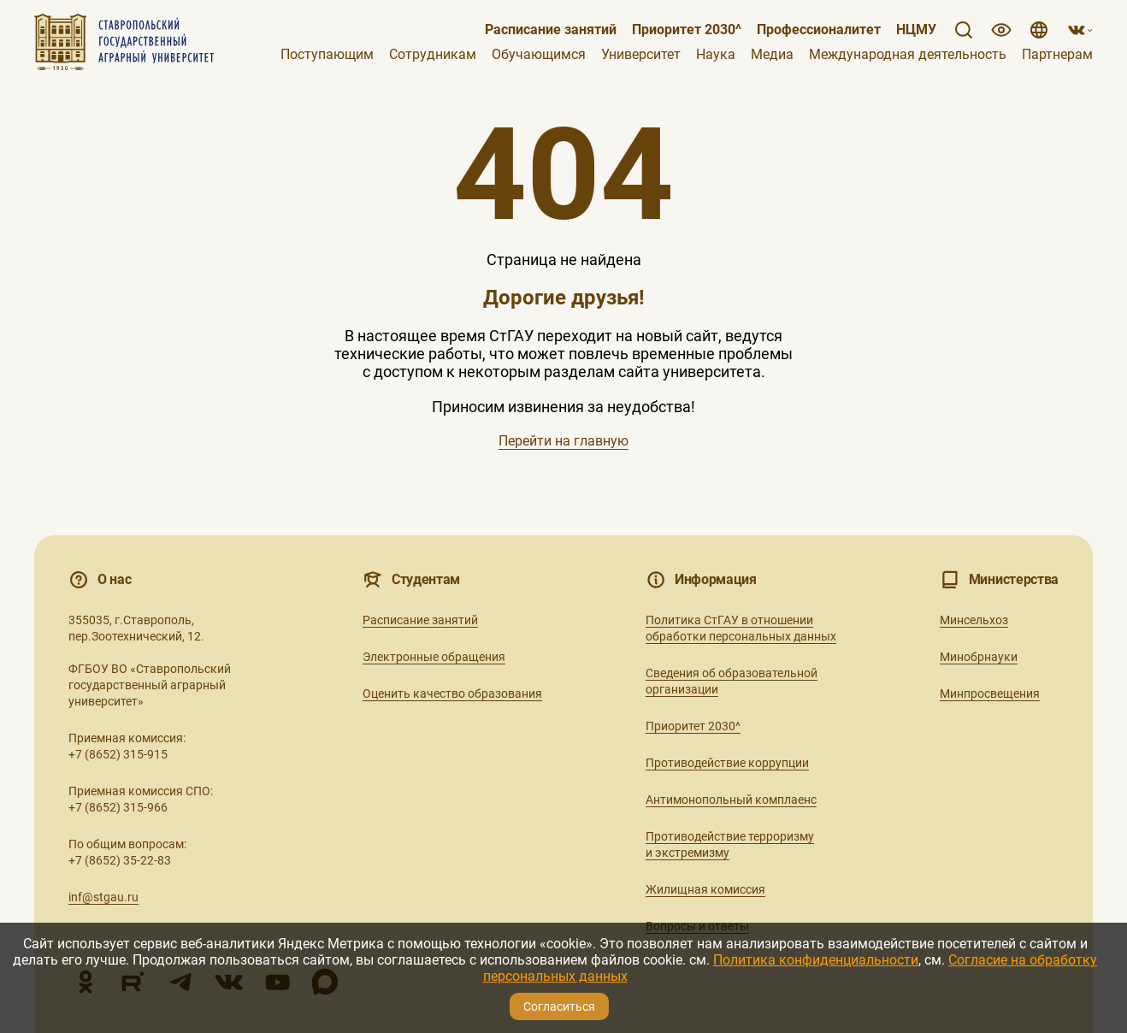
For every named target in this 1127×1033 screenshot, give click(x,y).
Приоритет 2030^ (686, 30)
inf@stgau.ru (103, 897)
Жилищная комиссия (705, 889)
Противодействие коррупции (727, 763)
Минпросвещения (990, 693)
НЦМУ (916, 30)
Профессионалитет (819, 30)
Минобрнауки (979, 657)
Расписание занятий (551, 30)
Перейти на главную (563, 441)
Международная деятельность (907, 54)
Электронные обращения (434, 657)
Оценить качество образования (452, 693)
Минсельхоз (974, 620)
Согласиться (559, 1006)
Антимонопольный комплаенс (731, 799)
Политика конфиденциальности (815, 960)
